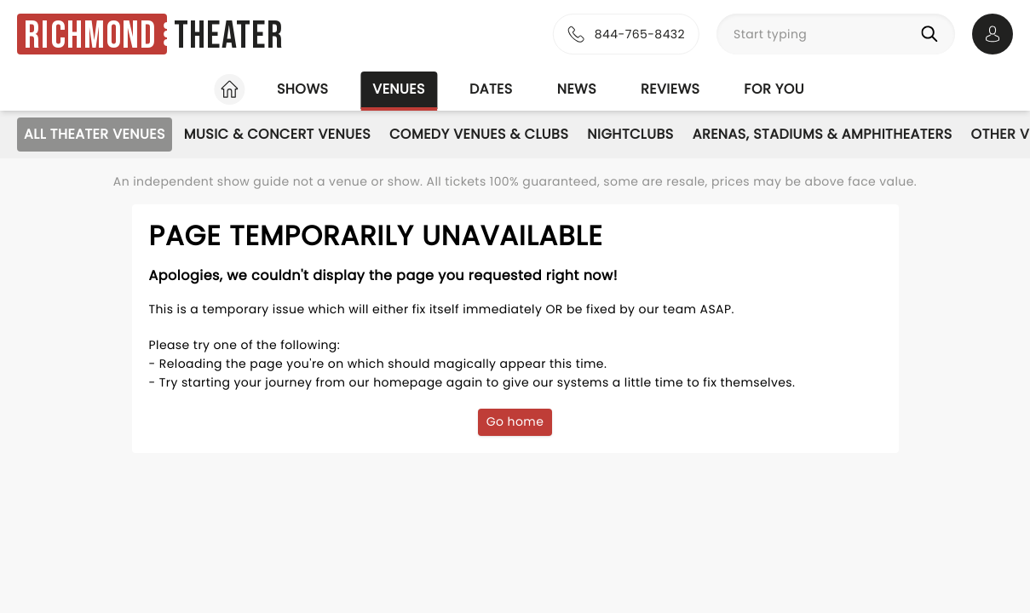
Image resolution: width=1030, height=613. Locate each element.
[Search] (933, 34)
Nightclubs (630, 134)
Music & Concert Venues (277, 134)
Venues (398, 89)
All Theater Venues (94, 134)
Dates (491, 89)
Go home (515, 421)
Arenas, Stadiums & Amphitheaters (822, 134)
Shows (302, 89)
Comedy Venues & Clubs (478, 134)
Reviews (670, 89)
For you (774, 89)
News (576, 89)
